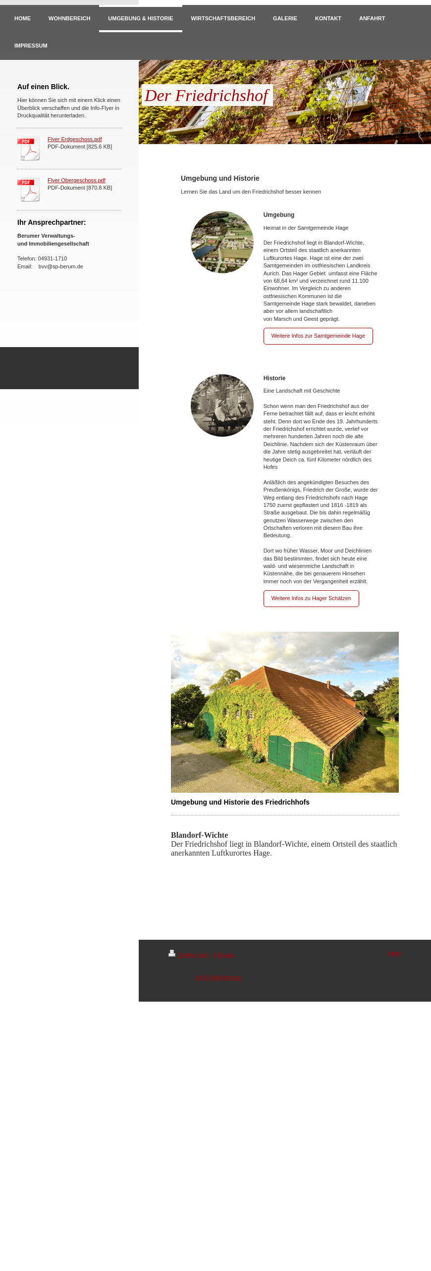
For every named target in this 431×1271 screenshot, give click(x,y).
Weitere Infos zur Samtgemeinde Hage (318, 336)
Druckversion (188, 955)
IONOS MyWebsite (218, 977)
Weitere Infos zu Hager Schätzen (311, 598)
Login (394, 953)
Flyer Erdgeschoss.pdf (75, 139)
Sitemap (223, 955)
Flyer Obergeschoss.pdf (77, 180)
